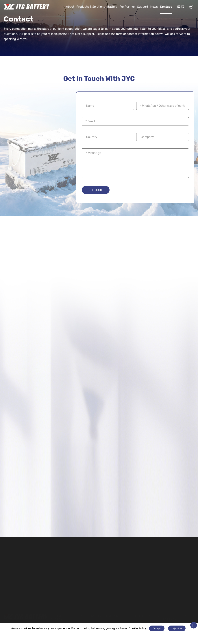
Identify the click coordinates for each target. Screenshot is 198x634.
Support (142, 6)
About (70, 6)
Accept (157, 628)
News (154, 6)
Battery (112, 6)
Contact (166, 6)
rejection (177, 628)
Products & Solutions (90, 6)
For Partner (127, 6)
